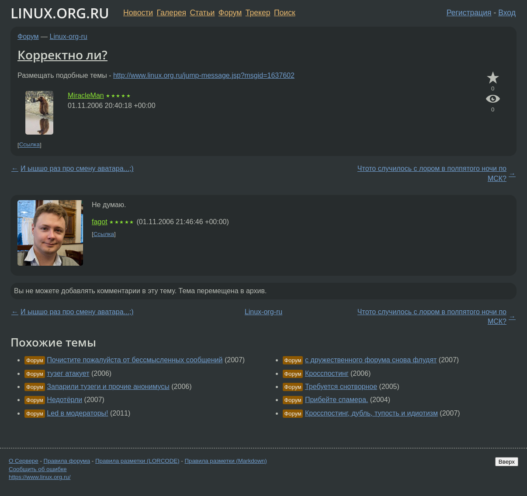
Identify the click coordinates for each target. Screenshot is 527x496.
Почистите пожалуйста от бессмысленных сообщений (134, 360)
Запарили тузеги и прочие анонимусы (108, 386)
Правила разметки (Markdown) (225, 461)
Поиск (284, 12)
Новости (138, 12)
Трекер (258, 12)
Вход (507, 12)
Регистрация (469, 12)
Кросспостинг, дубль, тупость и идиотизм (371, 413)
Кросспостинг (327, 373)
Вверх (507, 461)
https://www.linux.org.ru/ (39, 477)
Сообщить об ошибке (38, 469)
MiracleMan (86, 95)
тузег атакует (68, 373)
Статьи (202, 12)
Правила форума (67, 461)
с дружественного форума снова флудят (371, 360)
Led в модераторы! (77, 413)
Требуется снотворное (341, 386)
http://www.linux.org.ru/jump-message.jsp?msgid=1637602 (204, 75)
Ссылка (29, 145)
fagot (99, 221)
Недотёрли (64, 399)
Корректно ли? (62, 54)
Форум (230, 12)
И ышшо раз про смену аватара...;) (77, 168)
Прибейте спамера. (336, 399)
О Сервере (23, 461)
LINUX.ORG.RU (59, 12)
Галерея (171, 12)
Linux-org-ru (68, 36)
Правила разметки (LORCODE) (137, 461)
